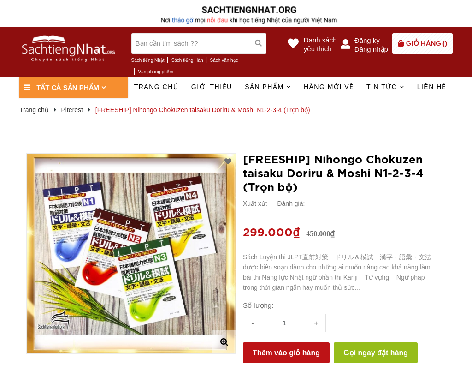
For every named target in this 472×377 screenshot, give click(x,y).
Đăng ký (367, 40)
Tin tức (385, 86)
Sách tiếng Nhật (148, 60)
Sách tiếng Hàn (187, 60)
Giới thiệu (211, 86)
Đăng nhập (371, 49)
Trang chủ (156, 86)
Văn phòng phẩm (156, 71)
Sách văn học (224, 60)
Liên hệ (432, 86)
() (426, 43)
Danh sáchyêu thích (320, 44)
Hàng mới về (329, 86)
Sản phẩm (268, 86)
